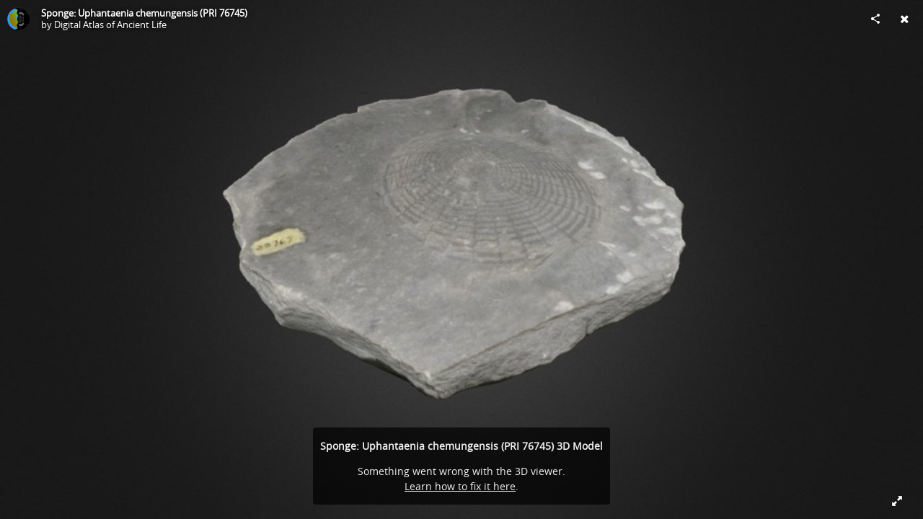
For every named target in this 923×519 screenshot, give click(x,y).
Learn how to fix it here (460, 486)
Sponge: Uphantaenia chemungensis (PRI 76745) (144, 12)
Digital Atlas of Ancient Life (110, 24)
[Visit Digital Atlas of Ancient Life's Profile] (18, 18)
